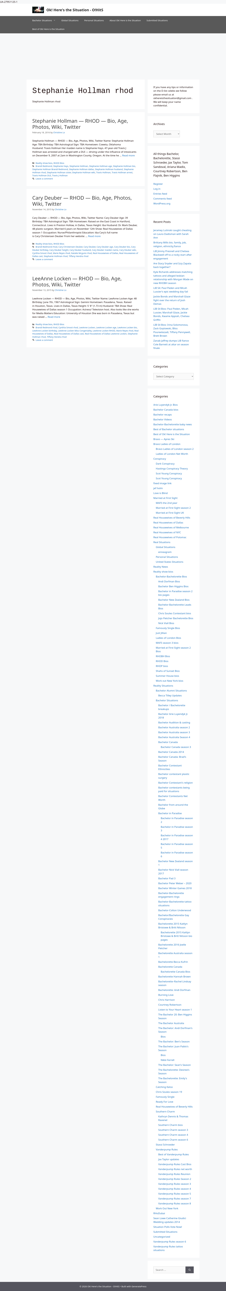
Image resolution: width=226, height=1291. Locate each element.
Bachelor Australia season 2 (174, 727)
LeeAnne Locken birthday (44, 330)
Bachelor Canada (168, 742)
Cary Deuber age (105, 246)
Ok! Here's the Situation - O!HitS (74, 9)
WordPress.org (161, 203)
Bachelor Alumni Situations (171, 690)
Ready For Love (164, 1101)
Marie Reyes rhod (61, 253)
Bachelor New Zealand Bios (174, 599)
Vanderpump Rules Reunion (174, 1174)
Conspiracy (159, 458)
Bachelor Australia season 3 (174, 732)
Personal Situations (94, 20)
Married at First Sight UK (170, 512)
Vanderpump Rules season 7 (174, 1198)
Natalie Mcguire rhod (81, 253)
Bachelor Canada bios (165, 409)
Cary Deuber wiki (127, 250)
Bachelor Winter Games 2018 (175, 888)
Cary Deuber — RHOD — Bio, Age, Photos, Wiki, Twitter (82, 200)
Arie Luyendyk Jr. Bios (165, 404)
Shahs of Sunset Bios (168, 671)
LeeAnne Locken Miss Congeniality (75, 330)
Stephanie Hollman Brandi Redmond (50, 169)
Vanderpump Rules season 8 (174, 1203)
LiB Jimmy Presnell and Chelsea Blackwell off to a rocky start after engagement (172, 254)
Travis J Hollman (60, 175)
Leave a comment (44, 178)
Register (158, 184)
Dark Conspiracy (165, 463)
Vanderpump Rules (167, 1149)
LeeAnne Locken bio (127, 327)
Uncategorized (161, 1236)
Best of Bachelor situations (168, 429)
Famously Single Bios (168, 628)
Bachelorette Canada (170, 966)
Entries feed (160, 193)
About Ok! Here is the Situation (125, 20)
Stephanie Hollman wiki (83, 172)
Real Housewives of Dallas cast (69, 333)
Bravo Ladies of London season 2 (175, 449)
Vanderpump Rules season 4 (174, 1188)
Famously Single (165, 1096)
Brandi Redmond (44, 166)
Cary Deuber (90, 246)
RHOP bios (162, 666)
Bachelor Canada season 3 (176, 747)
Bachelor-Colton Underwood (174, 910)
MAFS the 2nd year (166, 503)
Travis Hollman (103, 172)
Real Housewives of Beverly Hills (171, 517)
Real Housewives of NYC (167, 532)
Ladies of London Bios (168, 638)
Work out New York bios (169, 680)
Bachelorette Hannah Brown (174, 976)
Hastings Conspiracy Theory (172, 468)
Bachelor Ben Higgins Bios (173, 586)
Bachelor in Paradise (170, 813)
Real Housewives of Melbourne (171, 527)
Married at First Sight (165, 498)
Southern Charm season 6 (173, 1139)
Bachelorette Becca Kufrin (173, 961)
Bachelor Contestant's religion (175, 782)
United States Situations (169, 561)
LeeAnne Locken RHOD (104, 330)
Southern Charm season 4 (173, 1134)
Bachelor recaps (162, 414)
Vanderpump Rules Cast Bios (174, 1164)
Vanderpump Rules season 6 (169, 1241)
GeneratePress (139, 1286)
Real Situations (161, 542)
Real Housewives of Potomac (169, 537)
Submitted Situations (157, 20)
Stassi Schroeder (165, 1144)
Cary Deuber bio (122, 246)
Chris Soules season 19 (169, 1092)
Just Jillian (161, 633)
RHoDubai (159, 1213)
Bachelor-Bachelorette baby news (172, 424)
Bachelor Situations (45, 20)
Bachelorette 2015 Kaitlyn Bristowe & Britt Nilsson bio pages (176, 936)
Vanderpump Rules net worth (175, 1169)
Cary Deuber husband (80, 250)
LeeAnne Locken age (106, 327)
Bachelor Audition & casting (174, 722)
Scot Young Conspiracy (169, 473)
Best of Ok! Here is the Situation (48, 29)
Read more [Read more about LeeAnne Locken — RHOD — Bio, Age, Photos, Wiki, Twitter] (54, 316)
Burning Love (166, 995)
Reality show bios (44, 163)
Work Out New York (167, 1208)
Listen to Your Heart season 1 (175, 1009)
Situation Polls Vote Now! (167, 1226)
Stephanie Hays (60, 166)
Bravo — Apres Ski (163, 439)
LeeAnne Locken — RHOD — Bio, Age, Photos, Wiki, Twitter (77, 281)
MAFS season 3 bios (167, 642)
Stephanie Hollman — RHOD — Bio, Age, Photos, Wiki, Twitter (80, 123)
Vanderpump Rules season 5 (174, 1193)
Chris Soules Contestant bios (174, 613)
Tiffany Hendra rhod (78, 256)
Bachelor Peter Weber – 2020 (174, 883)
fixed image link (162, 483)
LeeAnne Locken (87, 327)
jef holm (158, 488)
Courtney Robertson (169, 1004)
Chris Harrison (166, 999)
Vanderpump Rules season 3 (174, 1183)
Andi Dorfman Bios (169, 581)
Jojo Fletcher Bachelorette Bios (175, 618)
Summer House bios (167, 675)
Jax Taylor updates (168, 1159)
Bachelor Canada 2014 (171, 752)
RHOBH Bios (163, 656)
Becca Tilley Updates (170, 695)
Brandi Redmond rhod (46, 246)
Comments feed (162, 198)
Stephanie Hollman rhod (56, 256)
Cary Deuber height (58, 250)
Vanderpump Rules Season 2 (174, 1179)
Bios (163, 1036)
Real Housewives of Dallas (105, 253)
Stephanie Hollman (78, 166)
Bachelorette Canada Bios (175, 971)
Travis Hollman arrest (122, 172)
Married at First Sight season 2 (173, 507)
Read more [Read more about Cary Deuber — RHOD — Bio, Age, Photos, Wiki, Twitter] (94, 236)
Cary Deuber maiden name (105, 250)
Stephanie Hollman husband (109, 169)
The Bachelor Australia (171, 1023)
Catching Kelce (164, 1087)
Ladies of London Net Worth (172, 453)
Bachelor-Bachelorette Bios (171, 576)
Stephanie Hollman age (100, 166)
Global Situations (69, 20)
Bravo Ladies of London (166, 444)
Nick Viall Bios (166, 623)
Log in (156, 188)
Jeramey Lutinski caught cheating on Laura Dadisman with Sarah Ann (172, 234)
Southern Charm (165, 1111)
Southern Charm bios (170, 1125)
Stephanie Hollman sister (59, 172)
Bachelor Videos (162, 419)
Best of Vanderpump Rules (173, 1154)
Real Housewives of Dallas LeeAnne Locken (106, 333)
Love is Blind (160, 493)
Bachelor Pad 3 (166, 878)
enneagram (165, 552)
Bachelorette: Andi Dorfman (174, 990)
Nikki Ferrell (167, 1060)
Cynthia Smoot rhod (42, 253)
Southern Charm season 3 (173, 1129)
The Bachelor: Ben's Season (174, 1041)
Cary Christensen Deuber (70, 246)
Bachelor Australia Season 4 (174, 737)
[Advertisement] (113, 55)
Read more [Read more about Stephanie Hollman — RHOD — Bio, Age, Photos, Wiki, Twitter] (128, 155)
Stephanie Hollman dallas (81, 169)
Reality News (160, 566)
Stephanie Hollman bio (124, 166)
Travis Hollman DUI (41, 175)
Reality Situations (163, 685)
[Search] (189, 1269)
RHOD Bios (58, 163)
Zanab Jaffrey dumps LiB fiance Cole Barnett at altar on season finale (171, 344)
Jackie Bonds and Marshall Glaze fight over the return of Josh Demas (171, 300)
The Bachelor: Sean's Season (174, 1065)
